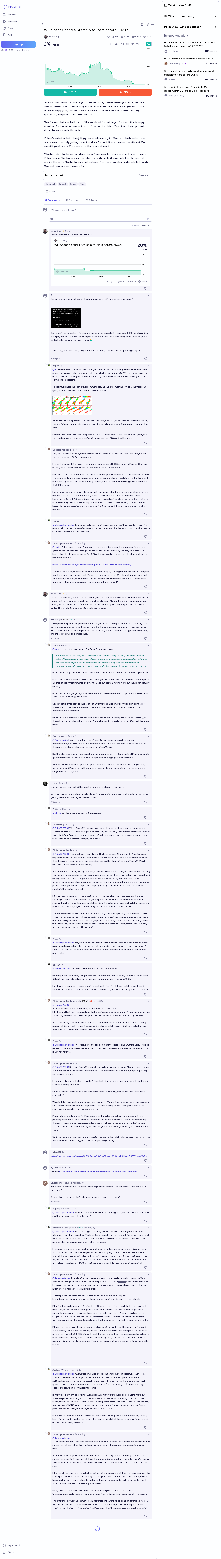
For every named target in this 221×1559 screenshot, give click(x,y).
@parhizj (56, 649)
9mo (67, 231)
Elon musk (50, 184)
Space (73, 184)
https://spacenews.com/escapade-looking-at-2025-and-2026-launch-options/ (91, 564)
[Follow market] (142, 24)
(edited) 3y (78, 1183)
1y (55, 295)
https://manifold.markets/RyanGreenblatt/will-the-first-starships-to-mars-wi (98, 1171)
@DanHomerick (60, 740)
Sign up (18, 44)
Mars (82, 184)
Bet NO (125, 92)
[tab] (52, 200)
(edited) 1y (80, 543)
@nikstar (56, 813)
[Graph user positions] (116, 44)
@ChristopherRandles (63, 525)
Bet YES (70, 92)
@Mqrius (56, 547)
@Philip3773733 (60, 828)
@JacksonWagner (61, 1278)
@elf (54, 369)
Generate (143, 175)
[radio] (122, 44)
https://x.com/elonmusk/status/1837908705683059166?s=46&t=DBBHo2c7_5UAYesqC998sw (99, 1156)
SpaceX (62, 184)
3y (74, 1208)
